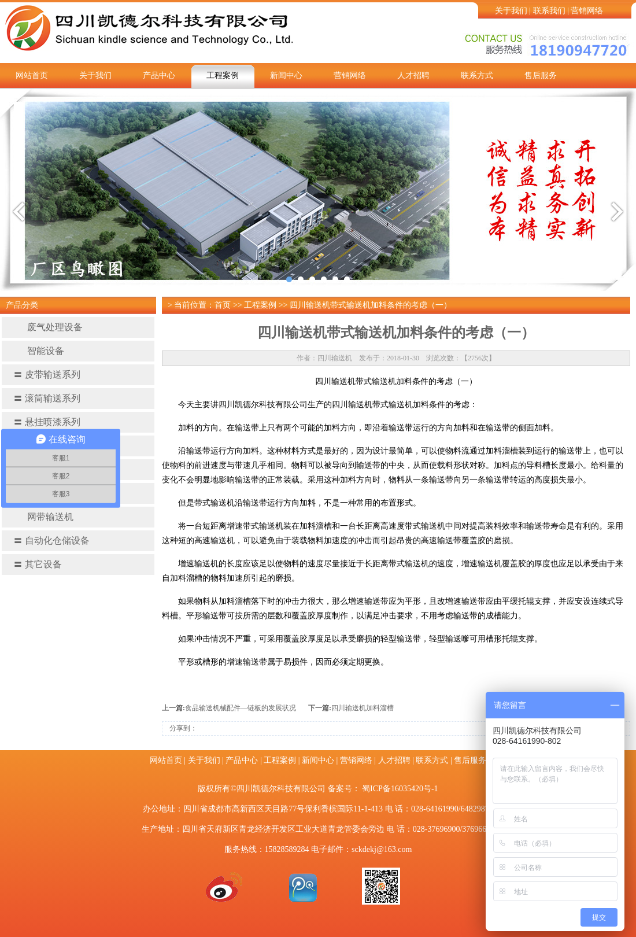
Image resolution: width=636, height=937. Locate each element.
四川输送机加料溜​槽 (362, 708)
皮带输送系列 (46, 374)
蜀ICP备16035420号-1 (400, 788)
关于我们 (511, 10)
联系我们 (549, 10)
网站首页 (32, 75)
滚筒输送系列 (46, 398)
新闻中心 (286, 75)
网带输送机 (43, 517)
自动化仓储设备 (51, 540)
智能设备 (38, 351)
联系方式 (477, 75)
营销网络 (587, 10)
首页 (223, 305)
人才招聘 (413, 75)
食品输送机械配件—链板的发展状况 (240, 708)
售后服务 (540, 75)
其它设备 (37, 564)
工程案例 (222, 75)
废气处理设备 (48, 327)
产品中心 (159, 75)
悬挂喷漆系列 (46, 422)
